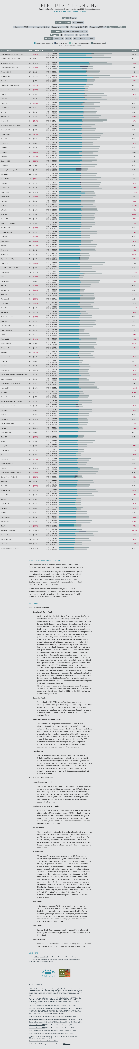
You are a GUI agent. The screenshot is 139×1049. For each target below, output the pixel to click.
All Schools (56, 32)
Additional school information (38, 1036)
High (76, 38)
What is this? (57, 12)
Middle (68, 38)
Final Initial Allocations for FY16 (38, 1008)
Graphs (73, 18)
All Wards (54, 35)
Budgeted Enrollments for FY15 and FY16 (41, 1019)
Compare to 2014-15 (22, 27)
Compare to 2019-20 (116, 27)
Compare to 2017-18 (79, 27)
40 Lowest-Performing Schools (75, 32)
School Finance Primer (46, 959)
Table (65, 18)
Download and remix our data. (38, 1041)
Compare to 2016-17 (60, 27)
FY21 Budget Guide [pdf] (41, 957)
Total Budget (78, 22)
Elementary (58, 38)
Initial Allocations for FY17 (37, 1016)
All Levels (48, 38)
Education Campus (87, 38)
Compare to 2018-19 (98, 27)
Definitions (67, 12)
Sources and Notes (79, 12)
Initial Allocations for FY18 (37, 1025)
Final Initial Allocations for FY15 (38, 1006)
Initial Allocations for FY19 (37, 1028)
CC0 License (66, 1044)
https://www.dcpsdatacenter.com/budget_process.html (58, 686)
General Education (63, 22)
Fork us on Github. (52, 1041)
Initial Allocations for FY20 (37, 1031)
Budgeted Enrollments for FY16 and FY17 (41, 1022)
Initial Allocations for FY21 (37, 1033)
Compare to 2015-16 (41, 27)
